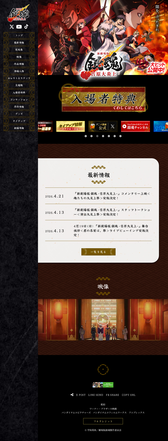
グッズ (19, 113)
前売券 (19, 49)
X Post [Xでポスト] (81, 394)
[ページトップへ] (103, 369)
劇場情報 (19, 128)
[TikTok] (26, 26)
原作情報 (19, 106)
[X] (11, 26)
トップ (19, 35)
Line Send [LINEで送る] (95, 394)
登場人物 (19, 71)
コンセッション (19, 99)
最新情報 (19, 42)
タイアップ (19, 121)
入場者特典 (19, 92)
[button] (86, 136)
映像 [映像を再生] (19, 57)
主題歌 (19, 85)
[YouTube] (19, 26)
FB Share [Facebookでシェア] (112, 394)
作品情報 (19, 64)
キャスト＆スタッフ (19, 78)
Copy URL (128, 395)
